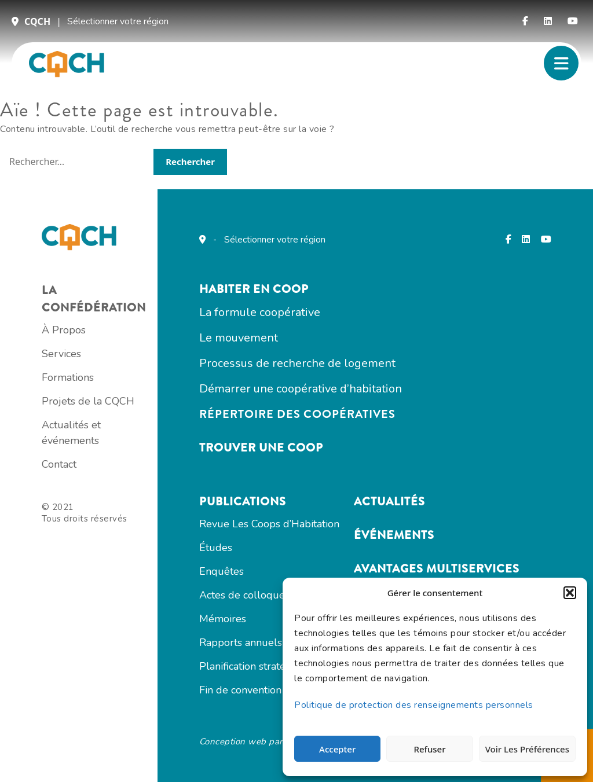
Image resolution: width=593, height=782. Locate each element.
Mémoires (222, 619)
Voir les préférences (527, 749)
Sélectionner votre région (118, 21)
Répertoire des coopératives (297, 414)
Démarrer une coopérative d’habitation (300, 388)
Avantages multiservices (436, 568)
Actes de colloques (244, 595)
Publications (242, 501)
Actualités (389, 501)
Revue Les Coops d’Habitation (269, 524)
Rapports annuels (240, 642)
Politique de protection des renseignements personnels (413, 705)
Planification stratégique (256, 666)
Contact (59, 464)
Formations (68, 377)
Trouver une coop (261, 447)
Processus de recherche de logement (297, 363)
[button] (570, 593)
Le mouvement (238, 338)
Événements (394, 535)
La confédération (94, 299)
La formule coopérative (259, 312)
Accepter (337, 749)
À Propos (64, 330)
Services (61, 354)
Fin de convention (240, 690)
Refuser (429, 749)
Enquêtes (221, 571)
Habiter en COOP (254, 289)
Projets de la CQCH (88, 401)
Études (215, 548)
